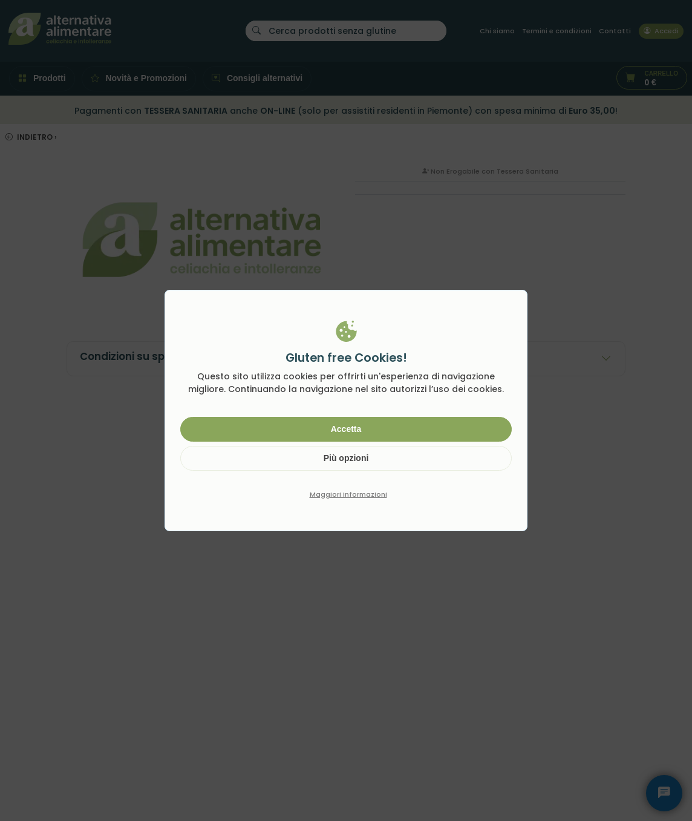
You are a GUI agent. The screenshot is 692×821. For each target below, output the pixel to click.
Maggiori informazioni (348, 494)
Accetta (346, 429)
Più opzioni (346, 458)
